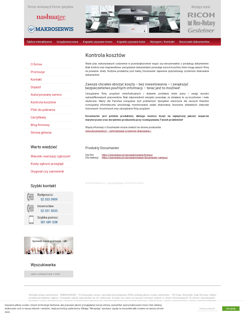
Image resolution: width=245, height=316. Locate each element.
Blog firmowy (40, 125)
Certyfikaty (38, 117)
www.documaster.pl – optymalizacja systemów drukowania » (118, 131)
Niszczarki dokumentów (194, 41)
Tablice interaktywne (39, 41)
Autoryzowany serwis (46, 94)
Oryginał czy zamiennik (47, 171)
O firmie (36, 64)
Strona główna (115, 183)
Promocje (38, 72)
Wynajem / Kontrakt (162, 41)
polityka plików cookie (146, 295)
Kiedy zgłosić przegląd (47, 164)
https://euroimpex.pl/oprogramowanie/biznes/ (127, 154)
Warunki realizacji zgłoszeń (50, 156)
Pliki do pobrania (43, 110)
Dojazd (36, 87)
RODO (130, 295)
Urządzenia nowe (67, 41)
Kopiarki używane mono (97, 41)
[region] (133, 19)
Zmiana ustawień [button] (207, 308)
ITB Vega (176, 295)
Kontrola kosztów (43, 102)
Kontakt (36, 79)
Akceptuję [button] (231, 308)
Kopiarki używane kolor (131, 41)
